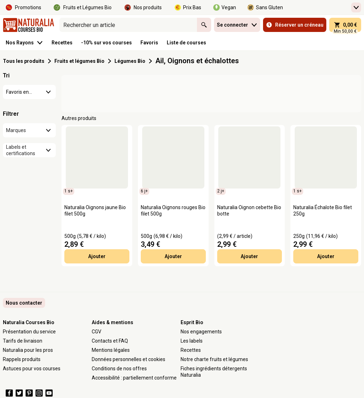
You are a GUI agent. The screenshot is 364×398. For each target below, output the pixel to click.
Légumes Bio (129, 61)
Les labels (192, 341)
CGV (96, 331)
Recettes (191, 350)
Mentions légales (111, 350)
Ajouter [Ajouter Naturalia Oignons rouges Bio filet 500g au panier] (173, 256)
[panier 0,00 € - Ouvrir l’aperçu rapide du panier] (345, 25)
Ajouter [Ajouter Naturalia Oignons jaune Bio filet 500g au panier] (97, 256)
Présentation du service (29, 331)
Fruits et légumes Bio (79, 61)
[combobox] (128, 25)
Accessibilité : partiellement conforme (134, 378)
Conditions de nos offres (119, 368)
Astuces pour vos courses (31, 368)
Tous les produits (23, 61)
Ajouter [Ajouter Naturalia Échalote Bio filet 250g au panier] (325, 256)
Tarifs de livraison (22, 341)
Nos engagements (201, 331)
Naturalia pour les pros (28, 350)
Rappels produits (22, 359)
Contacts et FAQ (110, 341)
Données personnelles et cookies (128, 359)
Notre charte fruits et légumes (214, 359)
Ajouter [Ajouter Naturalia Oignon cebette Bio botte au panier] (249, 256)
